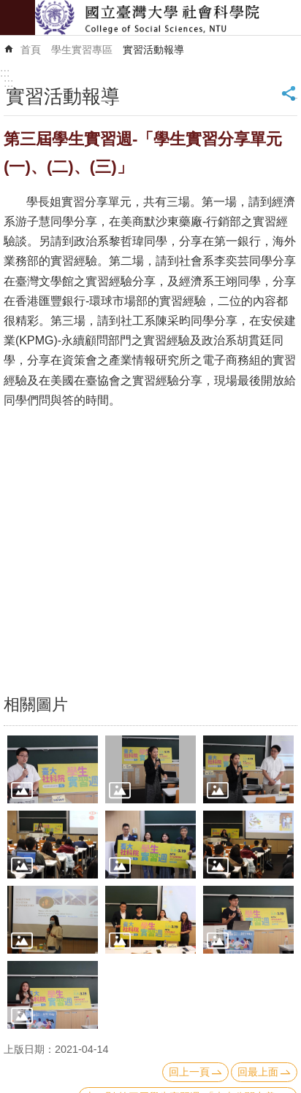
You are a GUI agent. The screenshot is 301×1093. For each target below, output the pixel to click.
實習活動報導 (153, 49)
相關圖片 (36, 704)
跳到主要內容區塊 (7, 7)
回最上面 (257, 1072)
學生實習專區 (82, 49)
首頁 (30, 49)
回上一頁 (189, 1072)
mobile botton (17, 17)
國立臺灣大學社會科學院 (168, 17)
